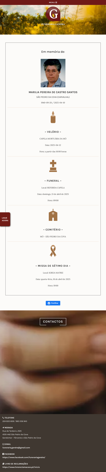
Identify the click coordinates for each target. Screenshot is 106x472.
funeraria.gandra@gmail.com (16, 447)
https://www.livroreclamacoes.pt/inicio (21, 467)
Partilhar (53, 303)
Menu (53, 2)
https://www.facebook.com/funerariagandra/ (23, 457)
